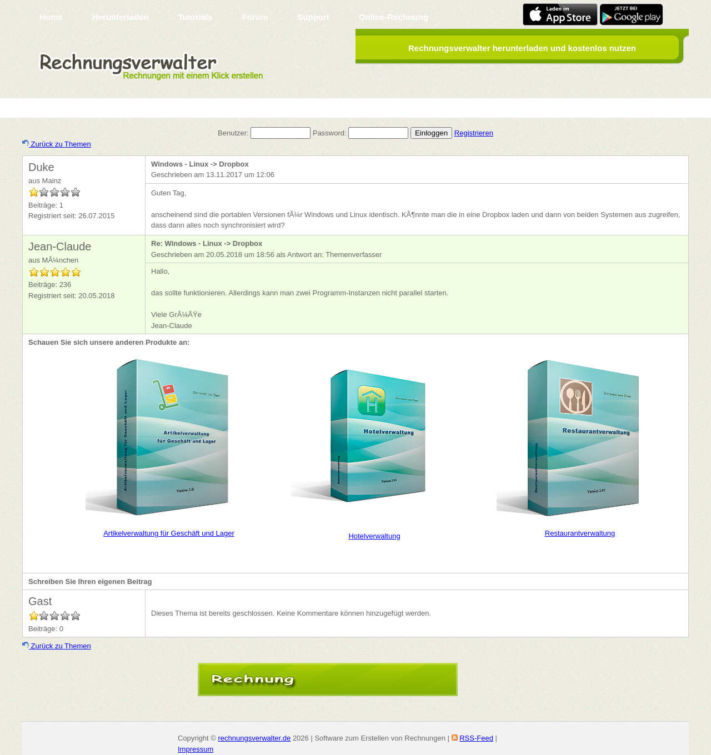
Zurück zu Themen (56, 144)
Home (51, 17)
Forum (255, 17)
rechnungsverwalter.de (254, 738)
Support (313, 17)
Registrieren (473, 133)
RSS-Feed (476, 738)
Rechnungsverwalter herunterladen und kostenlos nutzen (522, 48)
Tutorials (195, 17)
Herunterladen (120, 17)
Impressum (195, 749)
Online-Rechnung (393, 17)
